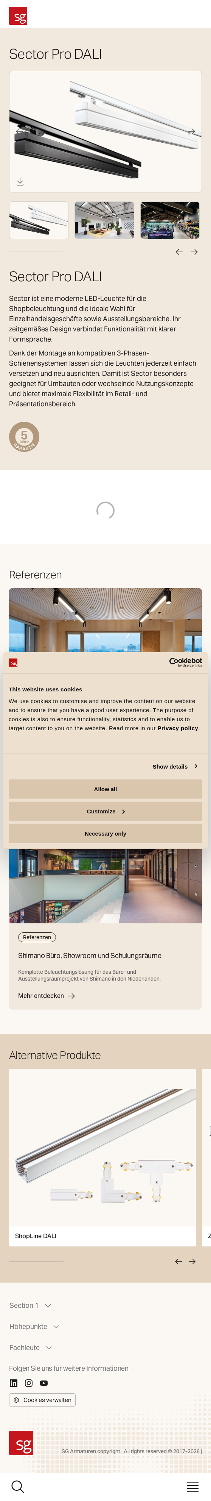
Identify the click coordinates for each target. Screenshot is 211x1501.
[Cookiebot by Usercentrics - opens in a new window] (169, 663)
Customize (106, 811)
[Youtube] (43, 1383)
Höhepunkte (35, 1326)
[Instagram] (28, 1383)
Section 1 (31, 1305)
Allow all (105, 789)
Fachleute (31, 1347)
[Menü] (193, 1487)
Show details (170, 766)
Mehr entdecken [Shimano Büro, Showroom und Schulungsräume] (47, 996)
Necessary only (105, 833)
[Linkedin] (13, 1383)
